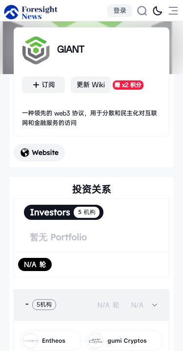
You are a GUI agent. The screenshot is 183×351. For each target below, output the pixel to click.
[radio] (35, 264)
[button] (91, 304)
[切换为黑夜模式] (157, 11)
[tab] (91, 304)
